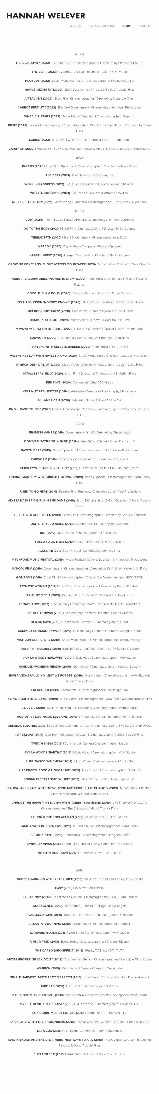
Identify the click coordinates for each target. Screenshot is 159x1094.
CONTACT (146, 26)
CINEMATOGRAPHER (102, 26)
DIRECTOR (75, 26)
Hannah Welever (46, 15)
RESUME (127, 26)
